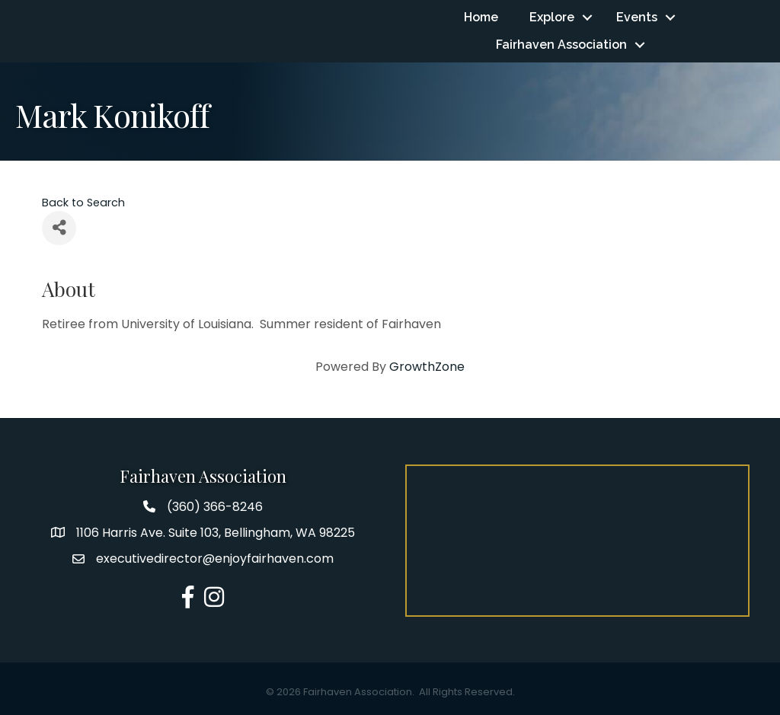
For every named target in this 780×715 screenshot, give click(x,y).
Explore (551, 17)
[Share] (59, 228)
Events (636, 17)
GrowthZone (427, 366)
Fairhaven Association (561, 44)
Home (481, 17)
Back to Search (83, 202)
